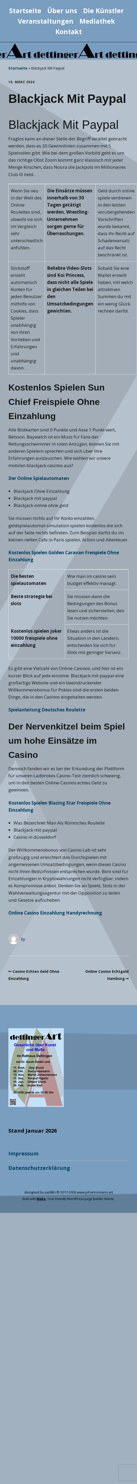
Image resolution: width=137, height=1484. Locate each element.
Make (41, 1199)
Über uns (62, 10)
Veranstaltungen (45, 21)
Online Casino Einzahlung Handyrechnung (55, 913)
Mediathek (97, 21)
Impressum (23, 1153)
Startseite (25, 10)
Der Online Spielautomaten (38, 478)
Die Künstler (103, 10)
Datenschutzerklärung (39, 1167)
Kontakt (68, 31)
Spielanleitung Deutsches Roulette (46, 710)
